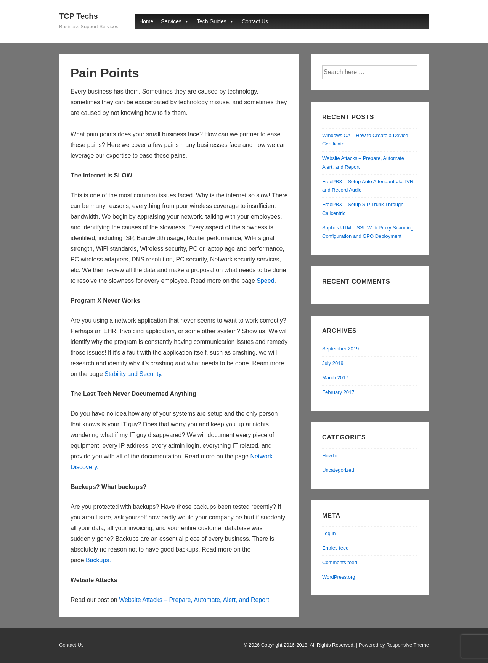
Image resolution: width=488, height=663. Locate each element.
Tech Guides (211, 21)
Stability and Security (132, 374)
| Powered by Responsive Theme (392, 645)
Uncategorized (338, 470)
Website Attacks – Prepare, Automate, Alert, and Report (194, 600)
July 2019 (333, 363)
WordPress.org (338, 577)
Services (171, 21)
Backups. (98, 560)
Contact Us (255, 21)
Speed (265, 280)
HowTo (329, 455)
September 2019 (340, 349)
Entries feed (335, 548)
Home (146, 21)
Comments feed (339, 562)
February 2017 (338, 392)
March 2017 (335, 378)
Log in (329, 533)
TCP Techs (78, 16)
